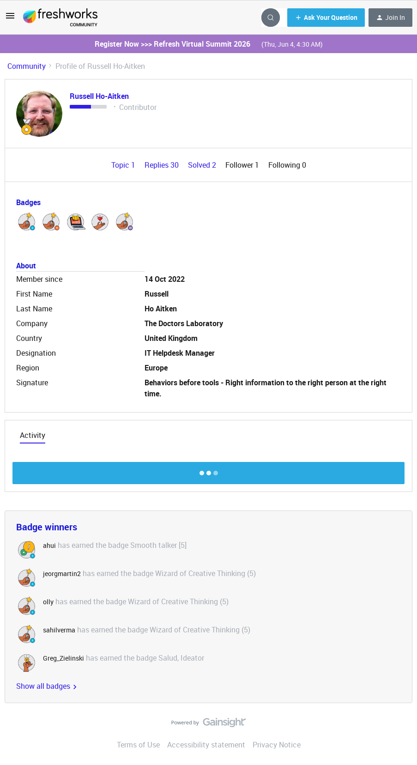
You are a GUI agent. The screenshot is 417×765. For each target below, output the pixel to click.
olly (48, 601)
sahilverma (59, 629)
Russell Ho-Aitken (99, 96)
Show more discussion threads (208, 470)
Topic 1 (124, 165)
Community (26, 66)
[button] (10, 18)
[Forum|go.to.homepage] (60, 17)
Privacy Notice (277, 745)
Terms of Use (138, 745)
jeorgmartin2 (62, 573)
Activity (32, 435)
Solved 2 (203, 165)
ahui (49, 545)
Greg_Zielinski (63, 658)
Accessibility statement (206, 745)
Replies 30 (163, 165)
